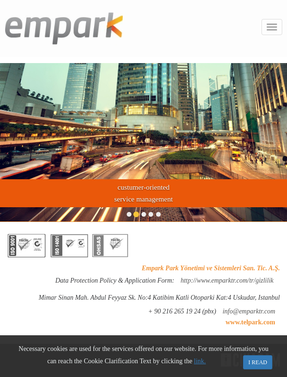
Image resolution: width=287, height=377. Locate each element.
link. (200, 361)
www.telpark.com (250, 322)
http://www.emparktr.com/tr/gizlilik (227, 280)
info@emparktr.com (249, 311)
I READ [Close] (257, 362)
